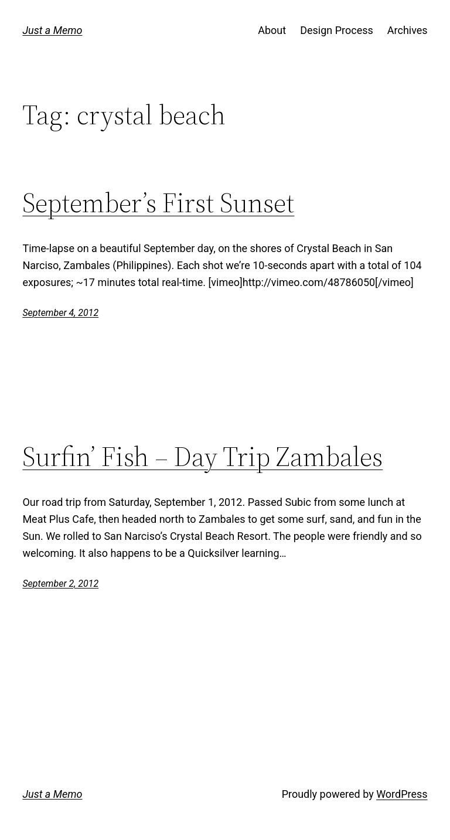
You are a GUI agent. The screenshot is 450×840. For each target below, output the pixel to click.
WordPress (401, 794)
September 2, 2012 (60, 583)
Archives (407, 30)
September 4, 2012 (60, 312)
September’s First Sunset (158, 202)
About (272, 30)
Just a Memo (52, 30)
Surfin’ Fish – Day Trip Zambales (202, 456)
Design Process (336, 30)
